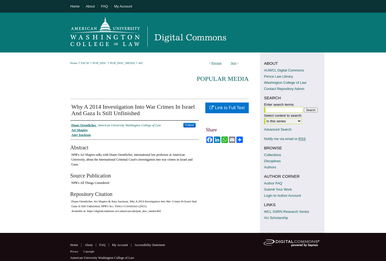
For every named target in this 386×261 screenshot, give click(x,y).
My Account (120, 245)
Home (73, 63)
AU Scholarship (276, 218)
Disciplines (272, 161)
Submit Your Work (278, 189)
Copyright (88, 251)
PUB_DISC (99, 63)
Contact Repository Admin (284, 89)
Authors (270, 167)
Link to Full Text (226, 107)
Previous (216, 63)
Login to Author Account (282, 196)
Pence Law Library (278, 76)
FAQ (102, 245)
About (89, 245)
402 (140, 63)
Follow (189, 125)
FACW (85, 63)
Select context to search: (283, 116)
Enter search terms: (279, 105)
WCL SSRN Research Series (286, 212)
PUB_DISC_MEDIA (122, 63)
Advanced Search (278, 129)
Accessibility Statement (150, 245)
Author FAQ (273, 183)
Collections (272, 155)
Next (233, 63)
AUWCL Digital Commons (284, 70)
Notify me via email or (285, 139)
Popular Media (223, 78)
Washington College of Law (285, 83)
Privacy (74, 251)
